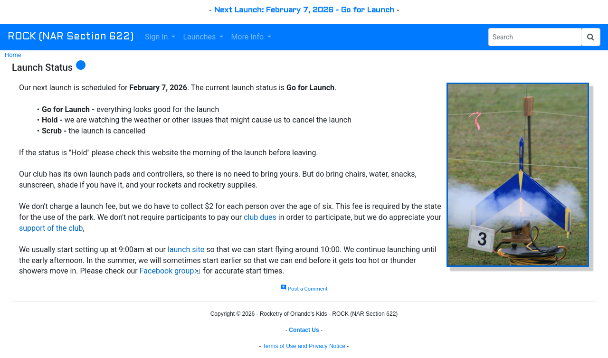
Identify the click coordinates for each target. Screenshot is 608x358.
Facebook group (167, 270)
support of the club (51, 228)
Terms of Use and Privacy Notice (304, 346)
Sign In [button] (157, 36)
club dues (260, 217)
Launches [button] (200, 36)
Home (13, 54)
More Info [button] (248, 36)
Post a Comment (303, 289)
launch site (186, 249)
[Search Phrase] (534, 37)
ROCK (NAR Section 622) (70, 37)
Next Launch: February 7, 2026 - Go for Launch (304, 10)
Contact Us (304, 330)
